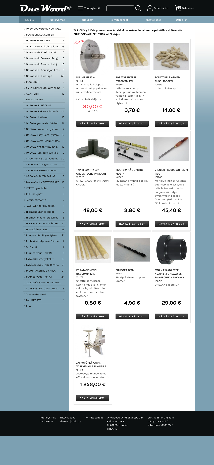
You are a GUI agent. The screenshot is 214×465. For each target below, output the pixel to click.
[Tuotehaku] (120, 8)
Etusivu (30, 19)
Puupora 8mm (125, 270)
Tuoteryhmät (57, 19)
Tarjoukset (86, 19)
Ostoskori (182, 19)
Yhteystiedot (153, 19)
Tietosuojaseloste (70, 421)
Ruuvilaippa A (85, 77)
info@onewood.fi (158, 421)
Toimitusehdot (119, 19)
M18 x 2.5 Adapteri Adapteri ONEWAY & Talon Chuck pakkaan (169, 274)
